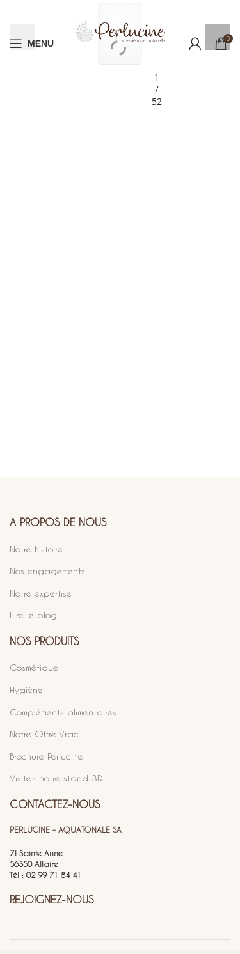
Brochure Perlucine (46, 756)
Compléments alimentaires (63, 712)
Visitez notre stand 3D (56, 777)
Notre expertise (41, 593)
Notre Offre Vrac (44, 733)
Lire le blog (33, 614)
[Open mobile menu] (31, 43)
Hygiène (26, 689)
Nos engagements (47, 570)
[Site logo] (120, 43)
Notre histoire (36, 548)
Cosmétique (34, 667)
